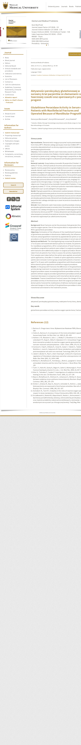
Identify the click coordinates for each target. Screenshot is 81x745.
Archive (7, 119)
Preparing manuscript (13, 135)
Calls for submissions (12, 84)
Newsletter (13, 191)
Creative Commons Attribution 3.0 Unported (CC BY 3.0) (53, 75)
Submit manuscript (12, 133)
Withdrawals (9, 151)
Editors (7, 63)
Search (13, 185)
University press (53, 6)
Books (71, 6)
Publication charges (12, 141)
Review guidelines (11, 173)
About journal (10, 60)
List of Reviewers (11, 79)
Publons (8, 175)
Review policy (10, 170)
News (7, 58)
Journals (64, 6)
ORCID (7, 149)
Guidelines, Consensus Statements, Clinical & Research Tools (13, 89)
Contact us (9, 82)
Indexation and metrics (13, 74)
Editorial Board (10, 66)
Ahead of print (10, 114)
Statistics (8, 76)
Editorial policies (11, 138)
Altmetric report (11, 97)
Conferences (9, 95)
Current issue (9, 116)
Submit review (10, 178)
